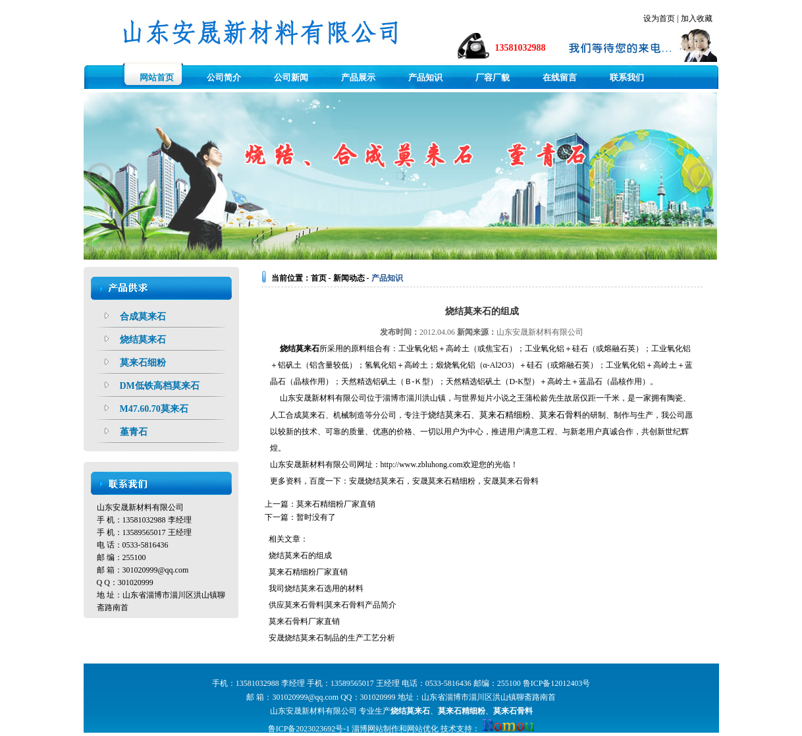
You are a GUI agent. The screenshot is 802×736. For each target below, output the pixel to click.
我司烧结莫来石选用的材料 (316, 588)
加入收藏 (696, 18)
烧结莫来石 (299, 348)
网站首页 (157, 77)
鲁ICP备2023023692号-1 (309, 728)
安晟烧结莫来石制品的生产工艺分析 (332, 637)
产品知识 (425, 77)
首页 (319, 278)
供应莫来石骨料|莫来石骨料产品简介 (332, 604)
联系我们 (627, 77)
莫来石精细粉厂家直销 (335, 504)
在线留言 (560, 77)
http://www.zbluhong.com (422, 464)
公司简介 (224, 77)
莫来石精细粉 (451, 481)
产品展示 (358, 77)
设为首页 (659, 18)
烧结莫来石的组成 (300, 555)
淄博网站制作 (375, 728)
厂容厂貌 (492, 77)
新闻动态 (349, 278)
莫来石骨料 (519, 481)
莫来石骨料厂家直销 (304, 621)
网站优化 (423, 728)
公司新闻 (291, 77)
